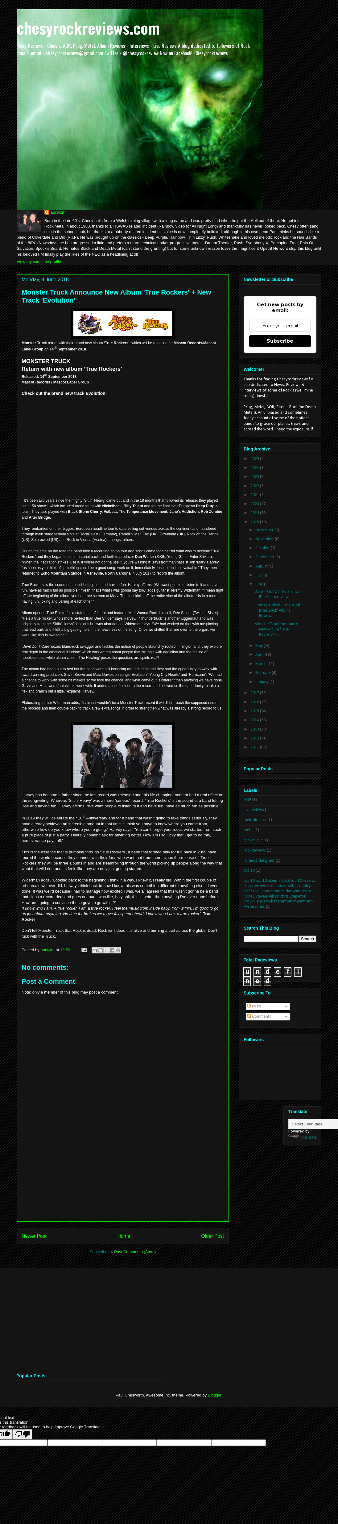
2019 (255, 513)
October (263, 548)
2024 (255, 468)
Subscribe (280, 341)
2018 (255, 522)
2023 (255, 477)
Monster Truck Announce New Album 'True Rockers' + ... (276, 629)
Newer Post (34, 1236)
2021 (255, 495)
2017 (255, 693)
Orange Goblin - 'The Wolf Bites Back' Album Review (277, 610)
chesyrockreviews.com (88, 27)
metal (249, 830)
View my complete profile (39, 261)
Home (123, 1236)
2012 (255, 738)
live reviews (254, 810)
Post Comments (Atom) (135, 1252)
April (259, 654)
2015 (255, 711)
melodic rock (255, 820)
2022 (255, 486)
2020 (255, 504)
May (259, 645)
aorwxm (58, 212)
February (263, 673)
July (258, 575)
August (262, 566)
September (265, 557)
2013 (255, 729)
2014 (255, 720)
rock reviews (255, 850)
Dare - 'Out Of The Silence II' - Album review (277, 594)
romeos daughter (259, 860)
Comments (259, 1016)
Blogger (214, 1395)
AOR (247, 800)
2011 (255, 747)
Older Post (212, 1236)
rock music (253, 840)
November (265, 539)
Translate (302, 1137)
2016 (255, 702)
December (264, 530)
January (262, 682)
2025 (255, 459)
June (259, 584)
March (261, 664)
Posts (254, 1006)
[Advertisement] (122, 1178)
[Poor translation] (22, 1434)
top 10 (249, 870)
